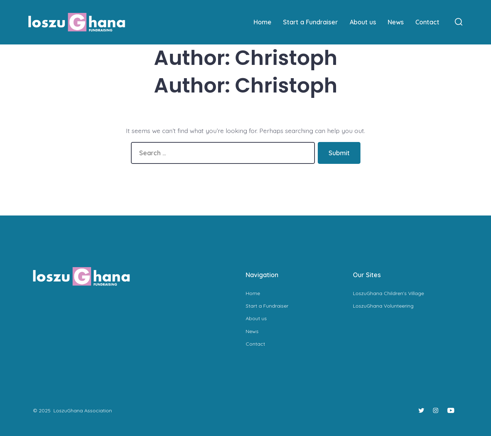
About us (363, 22)
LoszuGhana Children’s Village (388, 293)
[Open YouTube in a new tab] (451, 410)
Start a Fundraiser (310, 22)
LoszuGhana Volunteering (383, 306)
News (396, 22)
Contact (427, 22)
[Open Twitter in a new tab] (421, 410)
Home (263, 22)
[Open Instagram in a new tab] (435, 410)
